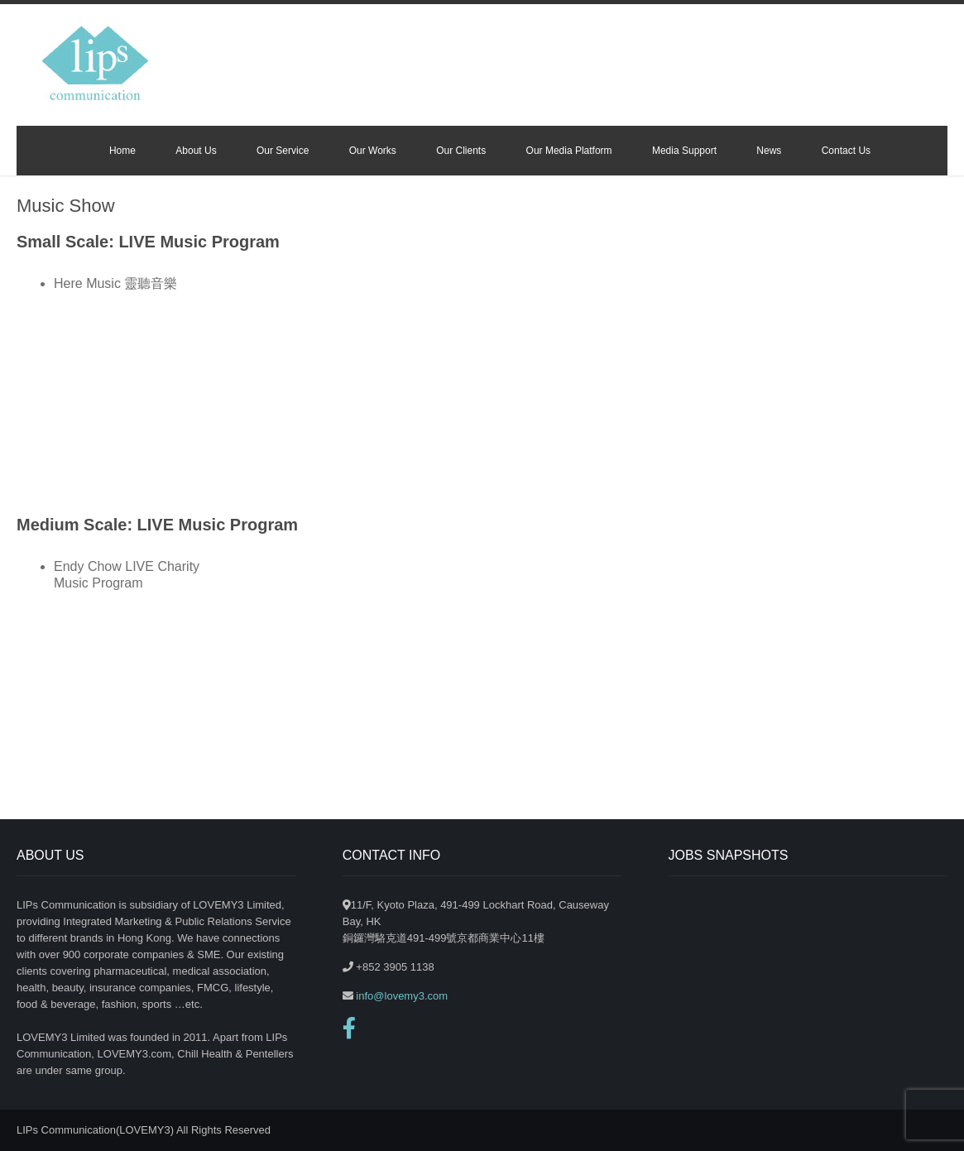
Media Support (684, 150)
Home (122, 150)
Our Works (372, 150)
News (768, 150)
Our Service (283, 150)
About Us (195, 150)
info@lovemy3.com (400, 996)
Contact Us (846, 150)
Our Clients (461, 150)
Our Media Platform (569, 150)
